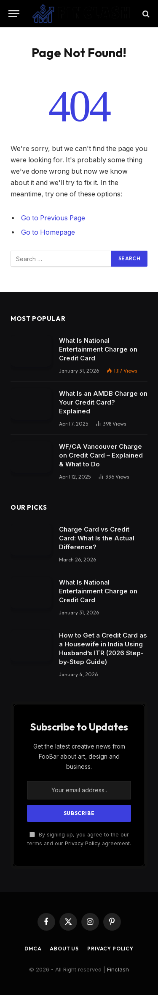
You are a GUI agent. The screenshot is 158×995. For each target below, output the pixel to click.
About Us (64, 948)
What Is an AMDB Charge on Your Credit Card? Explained (103, 402)
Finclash (118, 969)
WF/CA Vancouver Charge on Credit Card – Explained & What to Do (101, 455)
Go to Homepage (48, 232)
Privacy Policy (82, 843)
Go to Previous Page (53, 218)
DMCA (32, 948)
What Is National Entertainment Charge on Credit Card (98, 349)
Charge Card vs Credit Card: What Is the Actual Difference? (96, 538)
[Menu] (13, 13)
